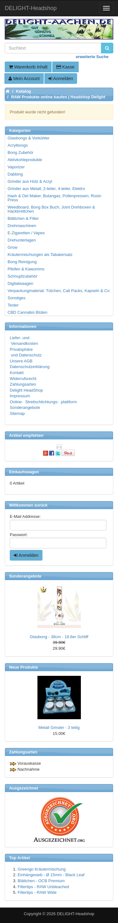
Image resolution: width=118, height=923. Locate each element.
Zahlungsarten (23, 384)
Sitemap (17, 413)
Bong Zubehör (20, 152)
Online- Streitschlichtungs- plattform (43, 401)
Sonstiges (16, 298)
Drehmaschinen (22, 225)
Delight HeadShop (26, 390)
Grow (12, 247)
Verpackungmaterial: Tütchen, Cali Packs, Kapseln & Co (59, 290)
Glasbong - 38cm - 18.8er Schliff (59, 636)
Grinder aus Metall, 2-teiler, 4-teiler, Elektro (46, 188)
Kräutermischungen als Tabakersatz (40, 254)
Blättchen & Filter (23, 218)
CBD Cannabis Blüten (27, 312)
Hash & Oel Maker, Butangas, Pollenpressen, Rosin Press (54, 197)
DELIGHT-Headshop (75, 913)
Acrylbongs (18, 145)
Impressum (20, 396)
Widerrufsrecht (23, 378)
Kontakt (17, 372)
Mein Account (24, 78)
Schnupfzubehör (22, 276)
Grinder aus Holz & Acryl (30, 181)
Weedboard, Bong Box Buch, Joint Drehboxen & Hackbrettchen (51, 209)
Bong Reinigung (22, 261)
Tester (13, 305)
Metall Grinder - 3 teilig (59, 727)
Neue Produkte (23, 667)
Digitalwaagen (20, 283)
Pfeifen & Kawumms (26, 269)
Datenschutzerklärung (29, 366)
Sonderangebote (25, 407)
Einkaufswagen (24, 472)
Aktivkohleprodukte (25, 159)
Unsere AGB (21, 361)
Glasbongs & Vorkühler (28, 138)
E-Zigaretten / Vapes (26, 233)
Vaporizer (16, 167)
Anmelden (60, 78)
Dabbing (15, 174)
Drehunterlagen (22, 240)
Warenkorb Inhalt (28, 66)
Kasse (65, 66)
